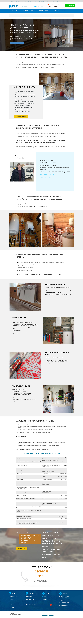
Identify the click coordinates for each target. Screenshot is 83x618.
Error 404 (58, 1)
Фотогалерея (45, 596)
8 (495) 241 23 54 (54, 4)
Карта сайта (45, 602)
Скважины (57, 10)
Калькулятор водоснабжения (32, 602)
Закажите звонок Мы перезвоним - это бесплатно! (41, 581)
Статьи (48, 1)
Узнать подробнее (22, 548)
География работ (41, 1)
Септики (41, 10)
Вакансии (45, 599)
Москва (25, 6)
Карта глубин (29, 596)
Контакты (52, 1)
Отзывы (35, 1)
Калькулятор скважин (30, 599)
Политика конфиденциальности (47, 615)
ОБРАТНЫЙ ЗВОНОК (70, 5)
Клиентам (48, 10)
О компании (18, 1)
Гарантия (29, 1)
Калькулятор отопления (31, 604)
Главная (12, 1)
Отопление (33, 10)
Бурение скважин (13, 596)
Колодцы (64, 10)
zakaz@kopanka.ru (40, 6)
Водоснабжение (15, 10)
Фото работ (24, 1)
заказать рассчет (17, 43)
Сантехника (25, 10)
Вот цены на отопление (21, 116)
